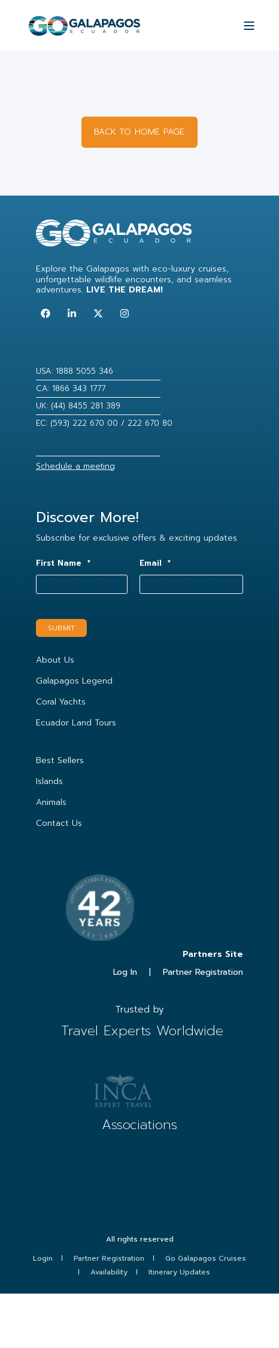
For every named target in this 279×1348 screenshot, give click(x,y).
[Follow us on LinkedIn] (71, 313)
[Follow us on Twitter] (98, 313)
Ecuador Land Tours (76, 722)
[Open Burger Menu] (249, 26)
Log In (125, 972)
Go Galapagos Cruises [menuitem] (205, 1258)
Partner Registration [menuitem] (109, 1258)
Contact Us (59, 823)
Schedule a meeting (75, 466)
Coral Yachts (61, 702)
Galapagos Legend (74, 681)
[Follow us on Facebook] (45, 313)
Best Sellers (60, 760)
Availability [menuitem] (109, 1272)
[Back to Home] (84, 30)
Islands (49, 781)
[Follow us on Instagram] (124, 313)
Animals (51, 802)
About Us (55, 660)
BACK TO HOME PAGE (139, 132)
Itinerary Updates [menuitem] (179, 1272)
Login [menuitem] (43, 1258)
